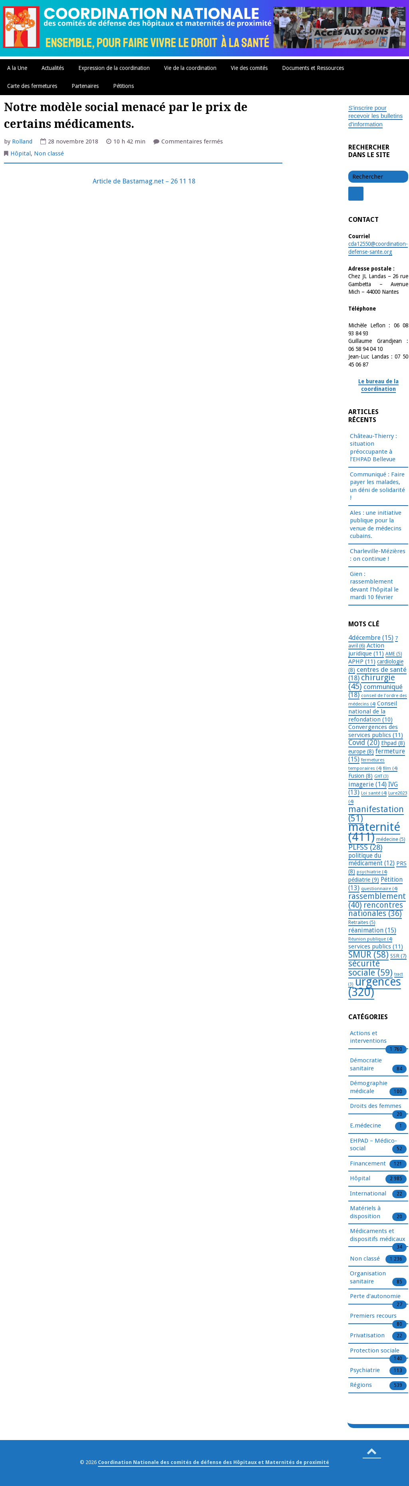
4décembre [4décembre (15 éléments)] (370, 637)
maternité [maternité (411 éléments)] (374, 832)
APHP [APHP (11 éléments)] (361, 661)
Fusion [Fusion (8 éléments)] (360, 776)
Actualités (53, 68)
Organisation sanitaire (368, 1278)
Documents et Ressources (313, 68)
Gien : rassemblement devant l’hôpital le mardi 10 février (374, 585)
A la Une (17, 68)
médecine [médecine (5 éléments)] (390, 839)
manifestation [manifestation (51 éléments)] (376, 813)
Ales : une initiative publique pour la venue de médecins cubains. (375, 524)
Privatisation (367, 1336)
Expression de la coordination (114, 68)
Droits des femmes (375, 1106)
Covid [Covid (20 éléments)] (363, 743)
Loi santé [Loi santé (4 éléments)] (374, 793)
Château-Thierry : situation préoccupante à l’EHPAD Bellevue (373, 447)
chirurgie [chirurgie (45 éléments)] (371, 682)
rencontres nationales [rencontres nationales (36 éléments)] (375, 909)
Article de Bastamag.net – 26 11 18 (143, 181)
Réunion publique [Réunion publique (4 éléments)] (370, 939)
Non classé (49, 153)
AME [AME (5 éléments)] (393, 654)
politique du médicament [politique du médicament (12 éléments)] (371, 859)
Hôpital (20, 153)
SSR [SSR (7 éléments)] (398, 955)
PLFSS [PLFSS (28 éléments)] (365, 847)
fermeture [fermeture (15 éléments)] (376, 755)
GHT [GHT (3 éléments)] (381, 776)
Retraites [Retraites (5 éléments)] (361, 922)
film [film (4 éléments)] (390, 768)
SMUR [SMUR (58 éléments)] (368, 955)
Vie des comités (249, 68)
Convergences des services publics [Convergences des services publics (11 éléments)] (375, 731)
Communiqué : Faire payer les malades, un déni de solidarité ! (377, 486)
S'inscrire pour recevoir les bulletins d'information (375, 115)
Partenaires (85, 86)
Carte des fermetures (32, 86)
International (368, 1194)
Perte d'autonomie (375, 1297)
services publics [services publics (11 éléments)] (375, 946)
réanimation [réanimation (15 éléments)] (372, 930)
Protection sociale (374, 1351)
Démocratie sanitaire (366, 1065)
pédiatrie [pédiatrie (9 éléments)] (363, 879)
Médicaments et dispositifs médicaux (377, 1235)
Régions (361, 1385)
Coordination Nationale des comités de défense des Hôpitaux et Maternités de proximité (213, 1462)
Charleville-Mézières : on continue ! (377, 555)
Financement (368, 1164)
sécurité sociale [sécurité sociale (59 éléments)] (370, 968)
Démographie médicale (368, 1088)
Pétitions (123, 86)
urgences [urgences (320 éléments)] (374, 987)
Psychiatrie (365, 1370)
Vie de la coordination (190, 68)
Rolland (22, 141)
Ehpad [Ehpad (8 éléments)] (393, 743)
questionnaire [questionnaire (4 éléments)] (379, 888)
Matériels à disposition (365, 1213)
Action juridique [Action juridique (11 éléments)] (366, 649)
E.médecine (365, 1126)
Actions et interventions (368, 1038)
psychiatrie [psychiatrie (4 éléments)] (372, 871)
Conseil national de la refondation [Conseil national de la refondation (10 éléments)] (372, 711)
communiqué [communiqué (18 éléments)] (375, 691)
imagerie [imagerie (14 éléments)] (367, 784)
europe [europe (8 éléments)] (361, 751)
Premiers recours (373, 1316)
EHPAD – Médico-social (373, 1145)
